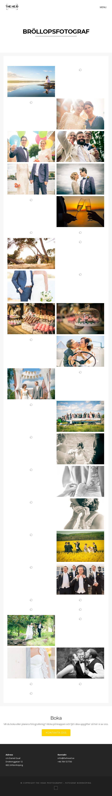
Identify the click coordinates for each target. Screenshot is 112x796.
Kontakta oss (56, 732)
